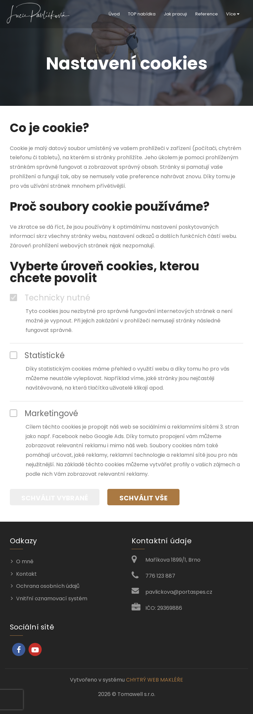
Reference (206, 14)
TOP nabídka (142, 14)
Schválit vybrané (54, 498)
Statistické (37, 355)
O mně (24, 561)
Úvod (114, 14)
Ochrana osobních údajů (47, 586)
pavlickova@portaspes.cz (178, 592)
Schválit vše (143, 498)
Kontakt (26, 574)
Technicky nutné (50, 298)
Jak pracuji (175, 14)
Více (232, 14)
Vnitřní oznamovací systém (51, 598)
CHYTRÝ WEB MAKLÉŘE (154, 680)
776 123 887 (160, 576)
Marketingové (44, 413)
